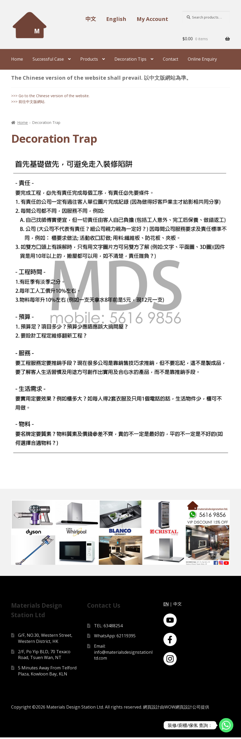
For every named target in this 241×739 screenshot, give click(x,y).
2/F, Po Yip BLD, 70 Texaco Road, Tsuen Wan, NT (44, 656)
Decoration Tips (130, 59)
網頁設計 (151, 708)
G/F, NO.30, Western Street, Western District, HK (45, 640)
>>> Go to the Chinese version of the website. (50, 95)
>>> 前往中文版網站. (28, 101)
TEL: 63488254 (108, 627)
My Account (152, 19)
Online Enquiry (202, 59)
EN (166, 605)
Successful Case (48, 59)
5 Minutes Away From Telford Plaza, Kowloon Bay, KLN (47, 672)
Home (17, 59)
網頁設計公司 (188, 708)
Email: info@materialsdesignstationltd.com (123, 653)
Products (89, 59)
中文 (90, 19)
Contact (170, 59)
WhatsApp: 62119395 (115, 637)
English (116, 19)
